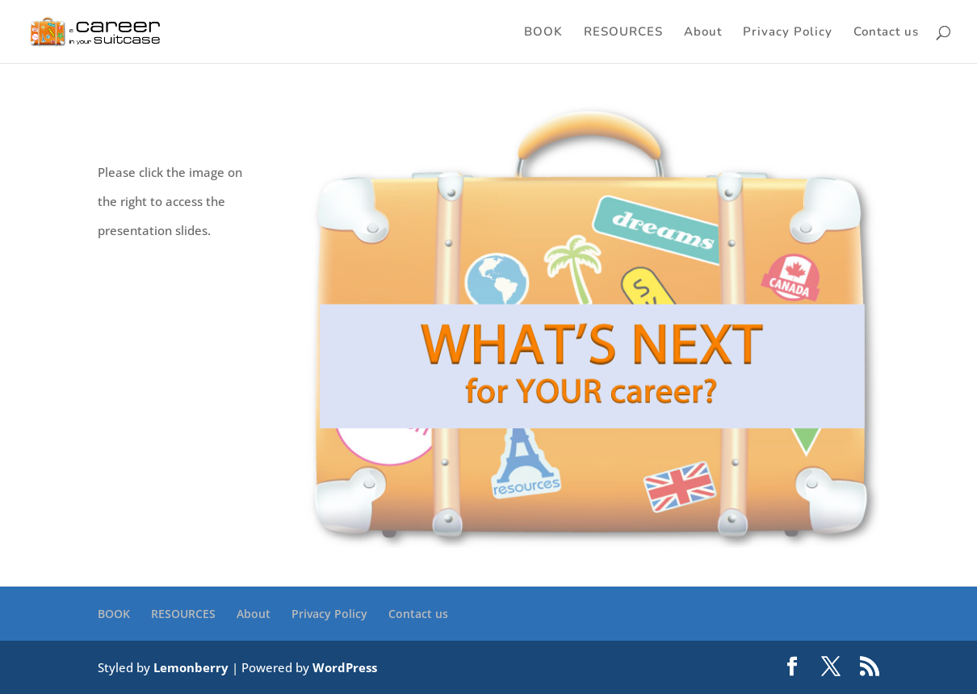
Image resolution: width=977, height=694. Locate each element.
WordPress (344, 667)
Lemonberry (191, 667)
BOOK (543, 33)
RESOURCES (623, 33)
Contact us (886, 33)
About (703, 33)
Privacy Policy (787, 33)
